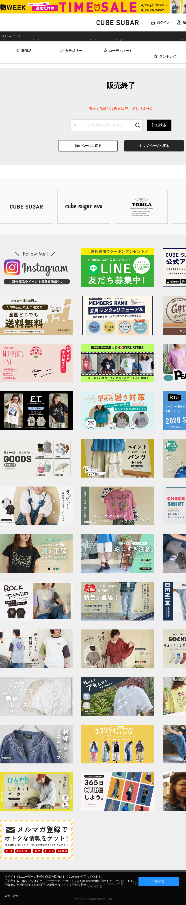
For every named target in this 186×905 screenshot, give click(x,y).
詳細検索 (159, 125)
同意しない (11, 896)
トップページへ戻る (154, 146)
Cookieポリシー (55, 885)
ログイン (163, 22)
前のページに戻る (88, 146)
